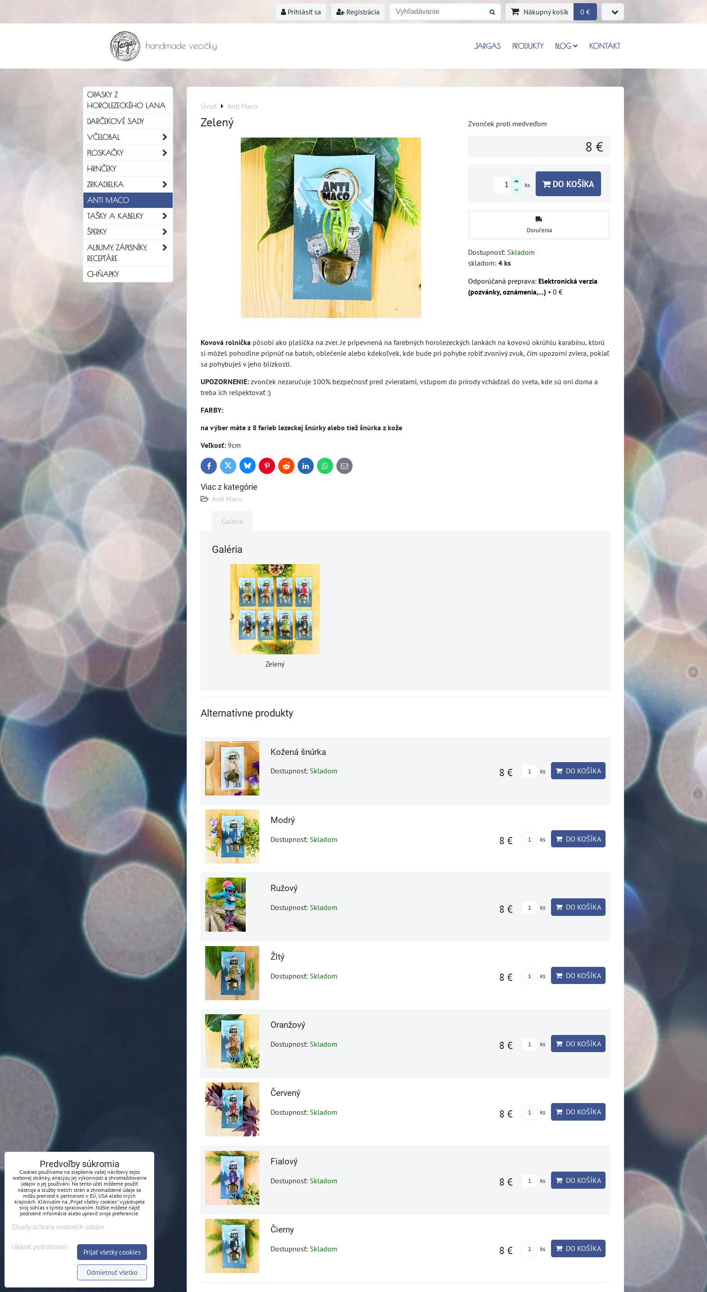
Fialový (284, 1161)
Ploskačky (130, 153)
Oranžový (288, 1025)
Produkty (527, 46)
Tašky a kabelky (130, 216)
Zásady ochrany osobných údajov (58, 1227)
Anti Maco (227, 498)
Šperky (130, 231)
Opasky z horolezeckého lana (126, 100)
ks (533, 771)
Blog (566, 46)
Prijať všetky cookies (112, 1252)
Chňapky (103, 274)
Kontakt (604, 46)
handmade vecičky (181, 45)
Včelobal (130, 137)
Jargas (487, 46)
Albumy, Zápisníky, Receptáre (130, 253)
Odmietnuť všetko (112, 1272)
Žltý (278, 957)
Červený (285, 1093)
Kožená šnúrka (298, 752)
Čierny (282, 1229)
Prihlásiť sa (301, 11)
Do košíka (568, 183)
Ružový (284, 888)
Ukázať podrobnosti (39, 1247)
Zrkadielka (130, 184)
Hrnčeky (101, 169)
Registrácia (358, 11)
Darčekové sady (115, 121)
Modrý (283, 820)
